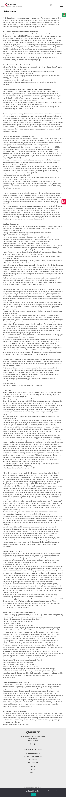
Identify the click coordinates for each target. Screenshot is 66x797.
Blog (33, 769)
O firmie (33, 766)
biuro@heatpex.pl (33, 740)
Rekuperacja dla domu (33, 750)
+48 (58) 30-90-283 (33, 738)
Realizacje (33, 759)
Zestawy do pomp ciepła (33, 756)
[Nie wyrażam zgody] (64, 792)
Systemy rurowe (33, 753)
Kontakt (33, 773)
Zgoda (33, 794)
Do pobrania (33, 763)
